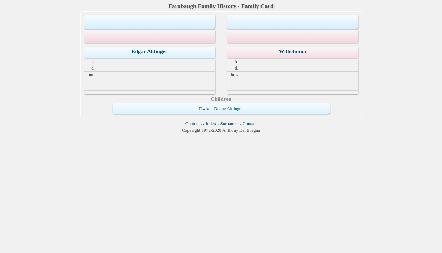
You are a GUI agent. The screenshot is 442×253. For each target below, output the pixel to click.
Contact (250, 123)
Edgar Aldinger (149, 51)
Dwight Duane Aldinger (221, 108)
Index (211, 123)
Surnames (229, 123)
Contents (193, 123)
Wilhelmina (292, 51)
